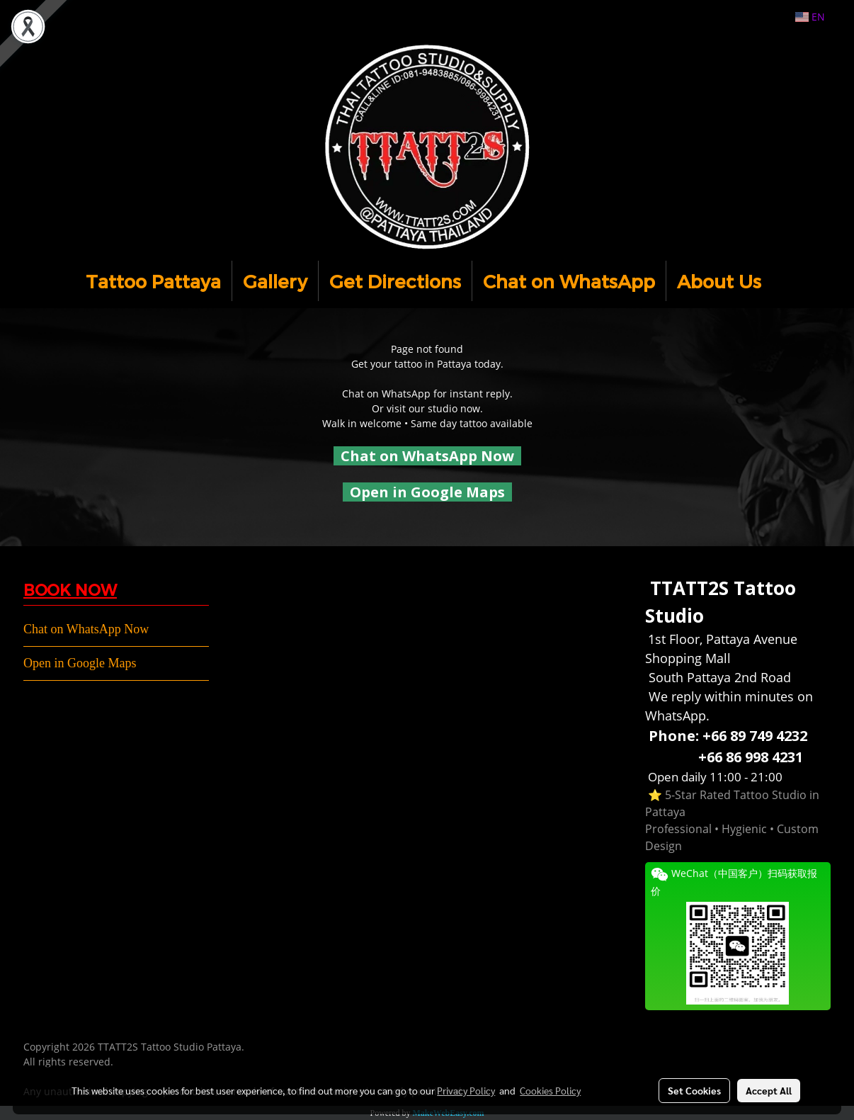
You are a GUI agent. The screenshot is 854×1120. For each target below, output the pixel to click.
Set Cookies (694, 1090)
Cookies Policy (550, 1090)
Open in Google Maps (79, 663)
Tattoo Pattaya (153, 281)
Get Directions (395, 281)
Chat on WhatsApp (569, 281)
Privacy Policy (466, 1090)
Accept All (769, 1090)
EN (810, 16)
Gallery (275, 281)
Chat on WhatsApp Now (427, 455)
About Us (719, 281)
